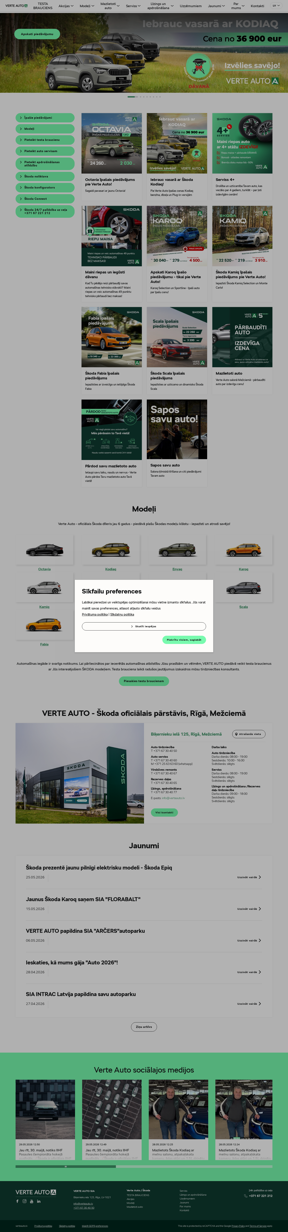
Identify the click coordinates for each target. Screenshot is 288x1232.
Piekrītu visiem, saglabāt (184, 639)
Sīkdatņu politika (122, 614)
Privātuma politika (95, 614)
